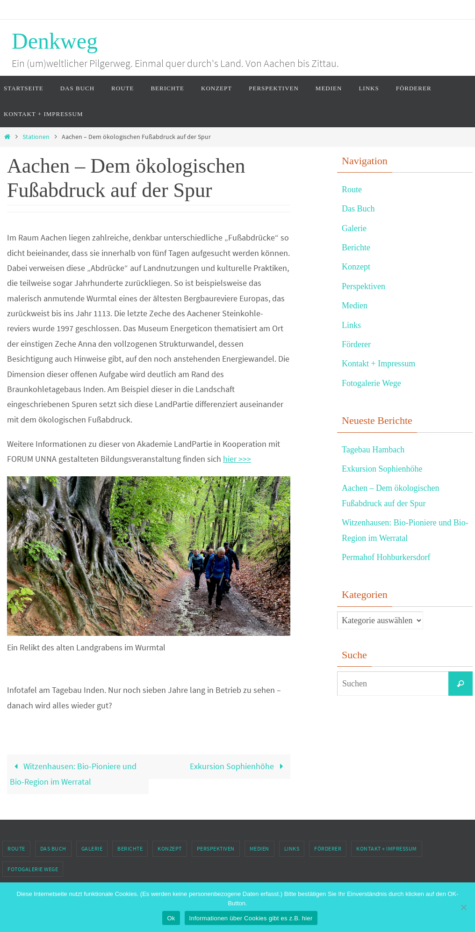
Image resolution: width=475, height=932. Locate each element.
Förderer (356, 344)
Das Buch (358, 208)
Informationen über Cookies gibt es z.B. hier (251, 918)
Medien (354, 305)
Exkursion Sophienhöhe (239, 766)
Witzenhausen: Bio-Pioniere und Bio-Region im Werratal (73, 773)
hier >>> (237, 458)
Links (351, 325)
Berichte (356, 247)
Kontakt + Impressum (378, 363)
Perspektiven (363, 286)
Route (352, 189)
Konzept (356, 266)
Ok (171, 918)
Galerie (354, 228)
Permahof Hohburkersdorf (386, 557)
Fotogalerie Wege (371, 383)
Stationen (36, 136)
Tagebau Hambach (373, 449)
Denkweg (55, 41)
